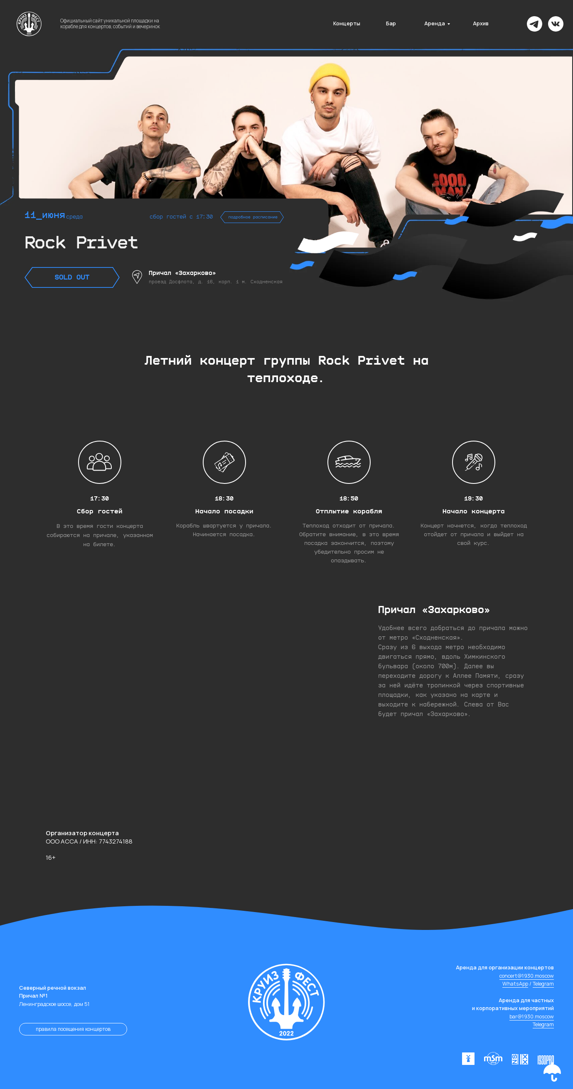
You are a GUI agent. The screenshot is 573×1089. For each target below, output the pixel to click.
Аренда (434, 23)
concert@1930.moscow (526, 975)
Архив (481, 23)
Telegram (543, 983)
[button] (552, 1072)
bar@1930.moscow (531, 1016)
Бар (391, 23)
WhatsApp (515, 983)
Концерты (346, 23)
